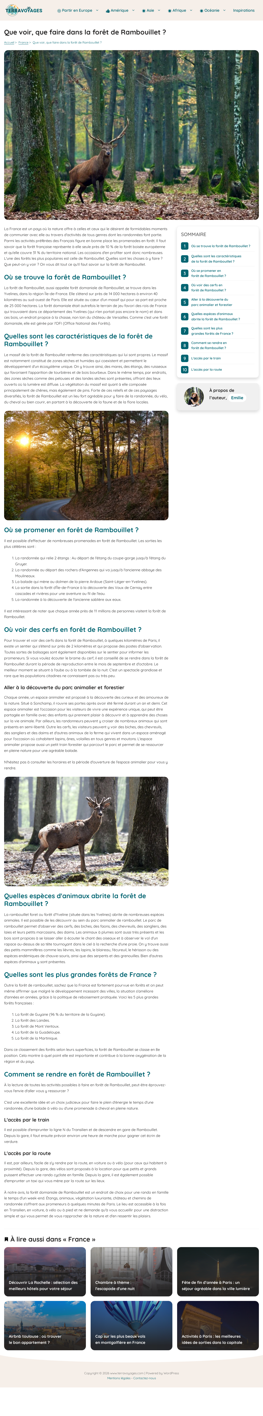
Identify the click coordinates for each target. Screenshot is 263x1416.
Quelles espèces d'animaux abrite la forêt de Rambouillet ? (215, 316)
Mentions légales (118, 1378)
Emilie (237, 397)
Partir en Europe (79, 10)
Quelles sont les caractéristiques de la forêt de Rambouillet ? (216, 259)
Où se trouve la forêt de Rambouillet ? (220, 246)
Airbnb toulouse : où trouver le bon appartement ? (35, 1339)
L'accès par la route (206, 369)
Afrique (182, 10)
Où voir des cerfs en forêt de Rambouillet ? (208, 287)
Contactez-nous (144, 1378)
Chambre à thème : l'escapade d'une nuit (115, 1285)
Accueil (9, 42)
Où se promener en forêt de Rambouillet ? (208, 273)
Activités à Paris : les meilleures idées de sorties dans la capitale (212, 1339)
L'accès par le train (206, 358)
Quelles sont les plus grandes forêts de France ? (212, 331)
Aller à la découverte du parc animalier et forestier (211, 302)
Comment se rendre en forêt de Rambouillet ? (209, 345)
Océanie (214, 10)
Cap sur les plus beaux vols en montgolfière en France (120, 1339)
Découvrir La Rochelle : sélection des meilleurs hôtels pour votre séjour (43, 1285)
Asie (153, 10)
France (23, 42)
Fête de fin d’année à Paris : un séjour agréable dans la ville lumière (216, 1285)
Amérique (122, 10)
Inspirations (244, 10)
